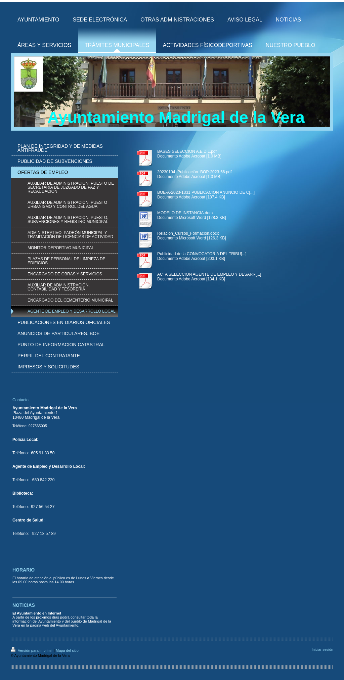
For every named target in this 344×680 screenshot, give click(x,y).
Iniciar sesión (322, 649)
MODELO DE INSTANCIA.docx (185, 213)
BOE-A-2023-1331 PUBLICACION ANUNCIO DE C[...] (206, 192)
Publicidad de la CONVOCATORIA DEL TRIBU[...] (202, 254)
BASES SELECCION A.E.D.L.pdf (187, 151)
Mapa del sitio (67, 650)
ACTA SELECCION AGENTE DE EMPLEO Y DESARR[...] (209, 274)
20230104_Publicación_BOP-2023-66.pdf (194, 172)
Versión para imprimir (32, 650)
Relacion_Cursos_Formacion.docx (188, 233)
